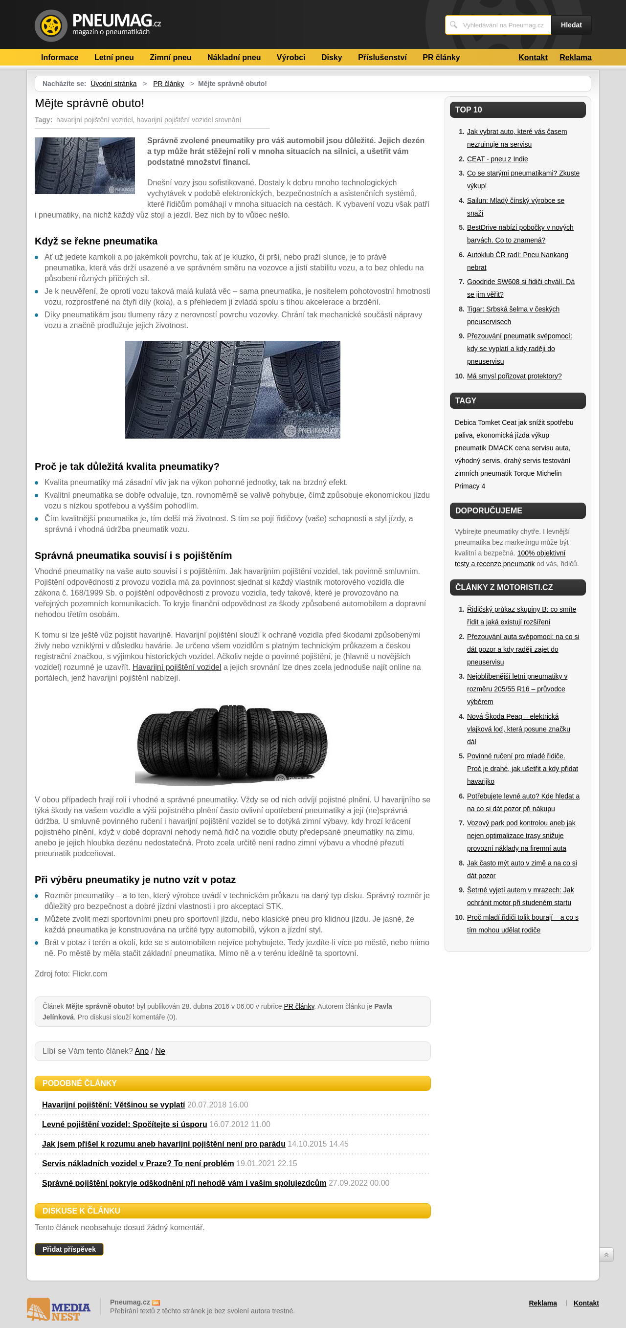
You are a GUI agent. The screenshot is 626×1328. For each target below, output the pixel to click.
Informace (59, 57)
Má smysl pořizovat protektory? (514, 376)
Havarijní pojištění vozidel (177, 667)
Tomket (489, 422)
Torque (524, 473)
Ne (160, 1051)
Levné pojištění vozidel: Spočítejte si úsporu (124, 1124)
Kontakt (533, 57)
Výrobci (291, 57)
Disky (331, 57)
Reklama (575, 57)
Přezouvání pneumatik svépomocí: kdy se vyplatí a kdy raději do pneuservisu (519, 348)
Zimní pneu (170, 57)
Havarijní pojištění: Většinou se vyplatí (113, 1105)
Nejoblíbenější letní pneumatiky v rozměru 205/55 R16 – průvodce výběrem (517, 689)
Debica (465, 422)
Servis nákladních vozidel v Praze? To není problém (138, 1163)
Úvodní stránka (113, 84)
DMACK (500, 448)
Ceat (509, 422)
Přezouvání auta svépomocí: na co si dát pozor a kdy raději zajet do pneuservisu (523, 649)
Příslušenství (382, 57)
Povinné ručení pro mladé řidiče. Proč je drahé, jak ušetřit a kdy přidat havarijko (522, 768)
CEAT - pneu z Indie (497, 159)
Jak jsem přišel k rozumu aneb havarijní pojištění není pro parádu (164, 1144)
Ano (142, 1051)
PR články (441, 57)
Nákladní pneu (234, 57)
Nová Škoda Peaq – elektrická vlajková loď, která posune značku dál (518, 729)
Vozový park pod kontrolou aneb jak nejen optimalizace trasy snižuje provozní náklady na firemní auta (521, 835)
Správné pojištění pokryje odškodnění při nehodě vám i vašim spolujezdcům (184, 1183)
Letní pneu (114, 57)
